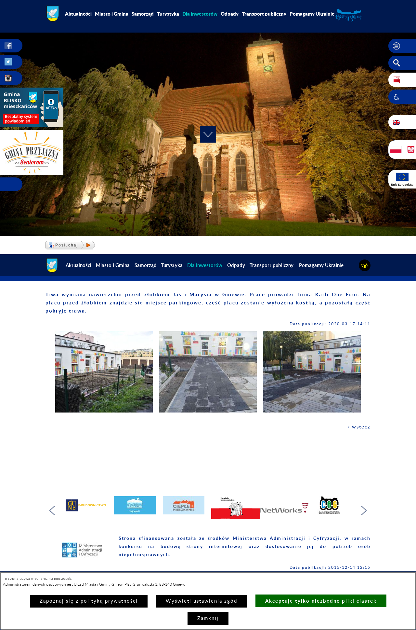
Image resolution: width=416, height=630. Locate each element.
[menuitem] (200, 13)
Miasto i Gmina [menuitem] (111, 13)
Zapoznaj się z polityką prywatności (89, 601)
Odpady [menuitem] (230, 13)
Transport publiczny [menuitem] (264, 13)
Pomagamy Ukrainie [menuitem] (312, 13)
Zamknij (208, 618)
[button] (402, 45)
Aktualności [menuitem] (78, 13)
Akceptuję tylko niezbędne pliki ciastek (321, 600)
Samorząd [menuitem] (143, 13)
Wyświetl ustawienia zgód (201, 601)
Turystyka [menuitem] (168, 13)
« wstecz (358, 427)
